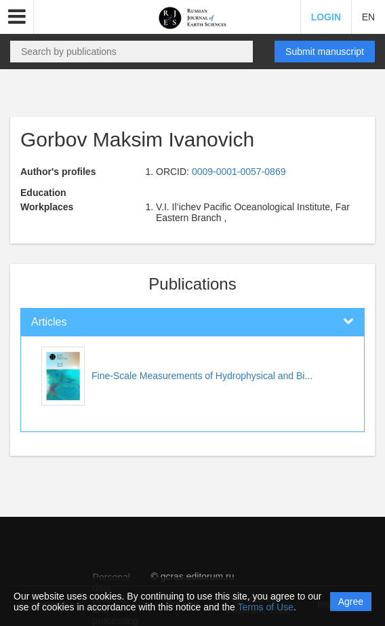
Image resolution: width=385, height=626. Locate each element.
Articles (48, 322)
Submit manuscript (324, 51)
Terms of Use (265, 607)
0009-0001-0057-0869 (239, 171)
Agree (350, 601)
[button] (17, 17)
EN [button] (368, 17)
